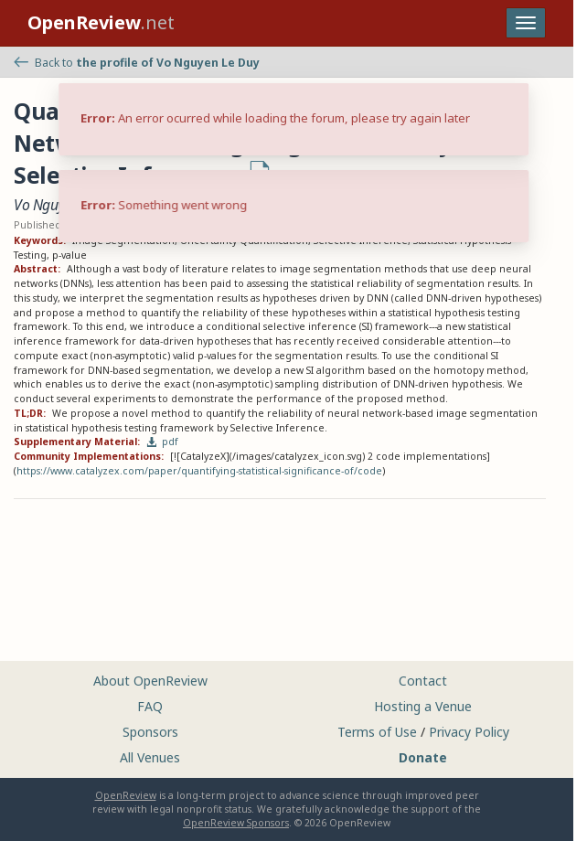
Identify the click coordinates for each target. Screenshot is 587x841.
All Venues (150, 757)
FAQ (150, 706)
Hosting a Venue (423, 706)
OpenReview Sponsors (236, 822)
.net (101, 22)
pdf (162, 441)
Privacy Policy (469, 731)
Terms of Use (377, 731)
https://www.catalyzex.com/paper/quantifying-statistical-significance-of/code (199, 470)
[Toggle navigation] (526, 22)
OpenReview (125, 795)
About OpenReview (150, 680)
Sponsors (150, 731)
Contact (423, 680)
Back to (137, 62)
